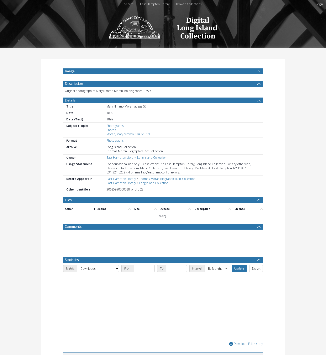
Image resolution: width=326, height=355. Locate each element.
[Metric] (98, 268)
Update (239, 268)
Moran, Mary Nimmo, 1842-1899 (128, 134)
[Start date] (144, 268)
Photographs (115, 126)
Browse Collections (189, 4)
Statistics (72, 259)
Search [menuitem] (128, 4)
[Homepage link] (163, 26)
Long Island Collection (153, 183)
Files (68, 200)
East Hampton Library (154, 4)
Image (70, 71)
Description (74, 83)
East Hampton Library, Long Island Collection (136, 158)
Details (70, 100)
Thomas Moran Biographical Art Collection (167, 179)
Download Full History (246, 344)
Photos (111, 130)
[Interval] (216, 268)
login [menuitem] (320, 4)
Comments (73, 226)
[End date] (176, 268)
